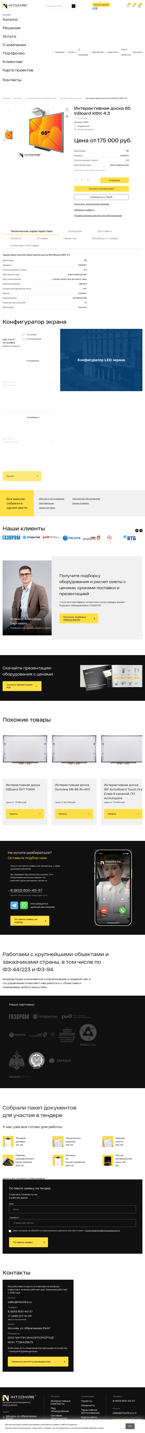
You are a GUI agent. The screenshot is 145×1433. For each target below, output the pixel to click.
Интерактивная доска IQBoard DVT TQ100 (23, 697)
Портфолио (14, 53)
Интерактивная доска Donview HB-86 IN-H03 (72, 697)
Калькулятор (59, 1394)
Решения (11, 28)
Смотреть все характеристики (89, 170)
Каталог (7, 15)
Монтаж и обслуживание (51, 409)
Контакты (12, 80)
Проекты (86, 1311)
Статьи (55, 1371)
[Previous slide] (8, 111)
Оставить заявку (23, 1152)
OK (130, 1426)
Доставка (104, 231)
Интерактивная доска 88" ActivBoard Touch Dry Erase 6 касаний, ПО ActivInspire (123, 700)
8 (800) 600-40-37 (26, 800)
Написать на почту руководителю (31, 1272)
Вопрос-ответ (59, 1385)
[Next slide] (8, 160)
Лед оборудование (60, 1320)
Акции (85, 1332)
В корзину (114, 180)
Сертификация (46, 414)
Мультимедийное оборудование (62, 1337)
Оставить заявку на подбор (25, 831)
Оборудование (60, 1376)
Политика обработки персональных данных (73, 1406)
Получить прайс (126, 1346)
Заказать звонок (101, 5)
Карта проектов (18, 70)
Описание (75, 231)
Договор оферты (121, 1376)
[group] (44, 136)
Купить (25, 724)
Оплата (15, 238)
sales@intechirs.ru (20, 1212)
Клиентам (13, 61)
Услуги (9, 36)
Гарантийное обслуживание (90, 1322)
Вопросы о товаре (105, 238)
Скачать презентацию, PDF (19, 596)
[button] (137, 441)
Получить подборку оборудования (74, 528)
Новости (56, 1367)
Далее (10, 382)
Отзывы (42, 238)
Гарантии (70, 238)
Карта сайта (89, 1327)
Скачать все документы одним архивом (24, 1088)
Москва (11, 1326)
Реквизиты (88, 1315)
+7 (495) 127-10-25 (20, 1226)
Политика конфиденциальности (67, 1403)
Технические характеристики (31, 231)
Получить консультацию (101, 189)
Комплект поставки (24, 245)
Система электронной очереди (59, 1329)
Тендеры (86, 1341)
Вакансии (87, 1336)
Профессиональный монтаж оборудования (98, 215)
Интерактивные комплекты (60, 1313)
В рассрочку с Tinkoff (101, 197)
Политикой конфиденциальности (102, 1141)
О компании (14, 44)
